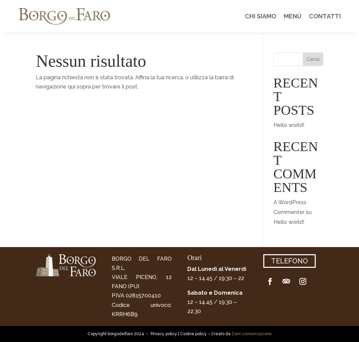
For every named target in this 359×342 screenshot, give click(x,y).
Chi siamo (260, 16)
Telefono (289, 261)
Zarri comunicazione (252, 333)
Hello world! (289, 125)
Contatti (325, 16)
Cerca (313, 59)
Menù (292, 16)
